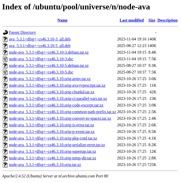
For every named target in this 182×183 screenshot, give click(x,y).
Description (167, 20)
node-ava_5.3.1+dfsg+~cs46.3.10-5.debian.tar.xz (49, 65)
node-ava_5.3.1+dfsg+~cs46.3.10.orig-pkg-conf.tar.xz (53, 138)
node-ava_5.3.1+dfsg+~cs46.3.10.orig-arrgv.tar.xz (50, 79)
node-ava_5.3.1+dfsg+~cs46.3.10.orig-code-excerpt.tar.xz (56, 105)
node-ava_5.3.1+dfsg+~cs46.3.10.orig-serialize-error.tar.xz (57, 145)
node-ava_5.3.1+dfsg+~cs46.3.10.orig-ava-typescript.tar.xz (57, 85)
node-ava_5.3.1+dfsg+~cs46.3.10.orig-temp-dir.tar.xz (52, 158)
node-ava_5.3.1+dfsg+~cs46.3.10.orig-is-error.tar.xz (51, 125)
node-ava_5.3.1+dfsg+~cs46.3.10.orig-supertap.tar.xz (52, 151)
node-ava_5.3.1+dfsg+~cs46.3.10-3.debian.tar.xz (49, 52)
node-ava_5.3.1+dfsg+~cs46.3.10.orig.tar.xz (45, 164)
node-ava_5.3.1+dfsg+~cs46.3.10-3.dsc (41, 59)
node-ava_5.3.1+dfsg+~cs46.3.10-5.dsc (41, 72)
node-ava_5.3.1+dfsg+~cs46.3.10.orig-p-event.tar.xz (51, 131)
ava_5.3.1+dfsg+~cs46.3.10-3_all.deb (40, 39)
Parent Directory (22, 32)
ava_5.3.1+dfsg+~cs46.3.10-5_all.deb (40, 45)
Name (62, 20)
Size (152, 20)
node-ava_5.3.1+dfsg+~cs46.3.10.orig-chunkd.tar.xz (51, 92)
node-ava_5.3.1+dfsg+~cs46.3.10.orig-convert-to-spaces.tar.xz (60, 118)
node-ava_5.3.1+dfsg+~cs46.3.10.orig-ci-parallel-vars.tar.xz (58, 98)
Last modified (132, 20)
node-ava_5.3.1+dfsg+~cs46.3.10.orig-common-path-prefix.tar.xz (62, 112)
